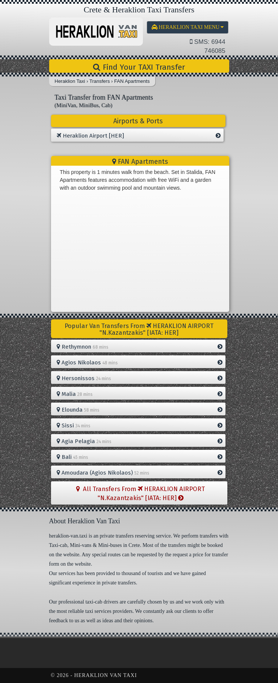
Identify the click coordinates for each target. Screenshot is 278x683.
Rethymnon (139, 347)
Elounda (139, 410)
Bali (139, 457)
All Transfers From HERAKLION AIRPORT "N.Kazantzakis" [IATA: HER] (140, 493)
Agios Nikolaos (139, 362)
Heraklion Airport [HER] (139, 136)
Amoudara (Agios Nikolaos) (139, 473)
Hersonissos (139, 378)
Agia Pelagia (139, 441)
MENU (188, 27)
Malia (139, 394)
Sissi (139, 425)
